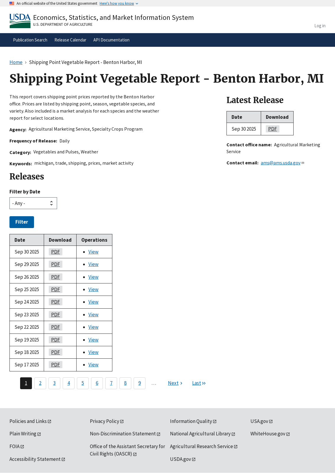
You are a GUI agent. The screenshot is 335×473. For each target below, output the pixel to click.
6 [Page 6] (97, 383)
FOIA (14, 446)
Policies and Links (28, 421)
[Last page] (199, 383)
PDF (54, 251)
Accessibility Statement (35, 459)
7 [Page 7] (111, 383)
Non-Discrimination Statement (123, 433)
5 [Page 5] (83, 383)
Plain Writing (22, 433)
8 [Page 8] (125, 383)
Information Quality (191, 421)
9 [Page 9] (139, 383)
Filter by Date (24, 191)
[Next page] (176, 383)
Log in (320, 26)
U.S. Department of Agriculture (63, 24)
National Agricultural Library (200, 433)
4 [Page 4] (68, 383)
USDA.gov (180, 459)
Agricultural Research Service (201, 446)
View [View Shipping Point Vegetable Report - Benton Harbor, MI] (93, 251)
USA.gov (259, 421)
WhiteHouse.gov (267, 433)
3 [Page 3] (54, 383)
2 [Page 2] (40, 383)
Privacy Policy (104, 421)
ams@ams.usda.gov (283, 163)
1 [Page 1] (26, 383)
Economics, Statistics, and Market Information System (113, 17)
